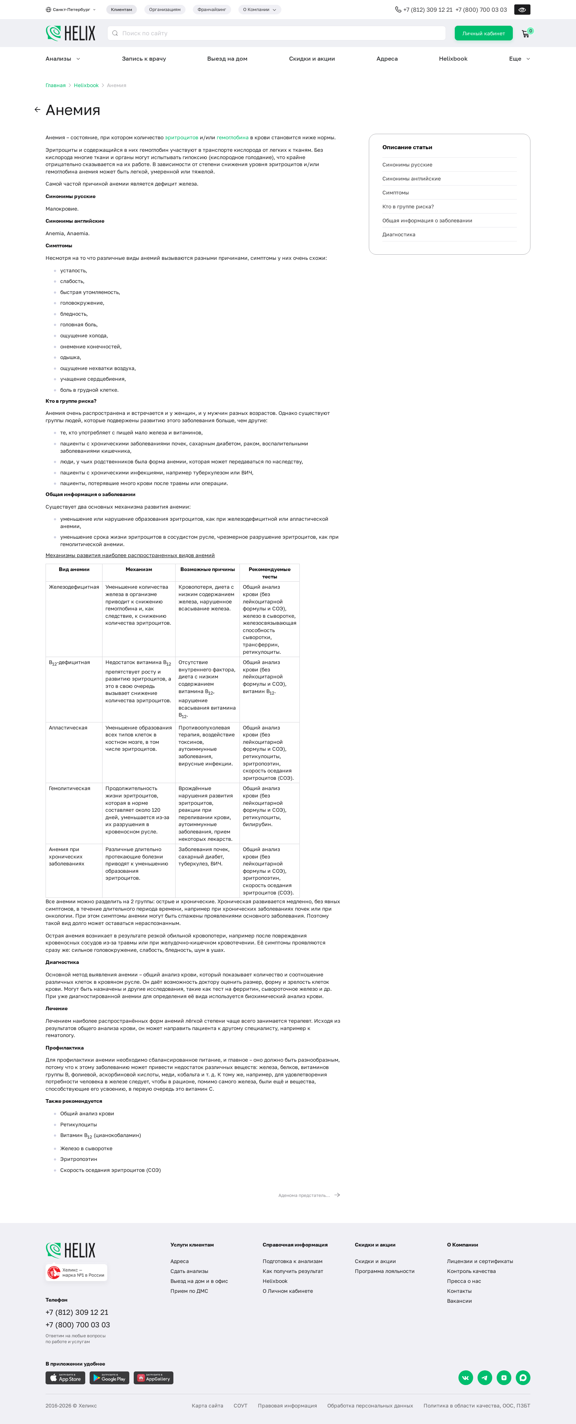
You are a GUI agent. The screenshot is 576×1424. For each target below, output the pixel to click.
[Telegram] (485, 1377)
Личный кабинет (483, 33)
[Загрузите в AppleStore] (65, 1377)
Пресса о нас (464, 1281)
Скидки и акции (312, 58)
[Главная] (101, 1250)
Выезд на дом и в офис (199, 1281)
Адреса (387, 58)
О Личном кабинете (288, 1291)
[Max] (523, 1377)
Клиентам (121, 9)
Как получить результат (293, 1271)
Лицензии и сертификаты (480, 1261)
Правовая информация (287, 1405)
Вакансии (459, 1301)
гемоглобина (233, 137)
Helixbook (453, 58)
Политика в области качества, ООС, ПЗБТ (477, 1405)
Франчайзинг (212, 9)
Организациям (165, 9)
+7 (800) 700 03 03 (481, 9)
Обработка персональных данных (370, 1405)
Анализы (58, 58)
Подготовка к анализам (293, 1261)
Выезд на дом (227, 58)
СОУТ (241, 1405)
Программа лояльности (385, 1271)
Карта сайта (207, 1405)
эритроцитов (181, 137)
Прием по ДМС (189, 1291)
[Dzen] (504, 1377)
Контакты (459, 1291)
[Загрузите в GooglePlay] (109, 1377)
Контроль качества (471, 1271)
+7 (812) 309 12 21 (428, 9)
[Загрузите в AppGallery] (153, 1377)
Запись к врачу (144, 58)
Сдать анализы (189, 1271)
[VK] (465, 1377)
